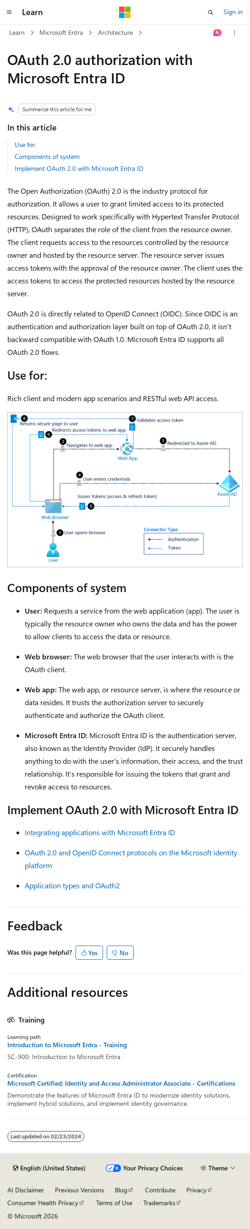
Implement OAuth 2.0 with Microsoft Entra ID (79, 168)
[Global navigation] (9, 12)
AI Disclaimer (25, 1189)
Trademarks (159, 1202)
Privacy (196, 1189)
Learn (17, 32)
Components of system (47, 156)
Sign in (233, 11)
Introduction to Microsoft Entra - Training (67, 1045)
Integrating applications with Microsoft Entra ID (100, 832)
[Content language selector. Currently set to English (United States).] (49, 1168)
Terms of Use (114, 1202)
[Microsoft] (125, 12)
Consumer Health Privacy (42, 1202)
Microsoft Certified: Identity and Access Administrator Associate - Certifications (121, 1083)
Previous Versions (79, 1189)
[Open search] (210, 12)
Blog (121, 1189)
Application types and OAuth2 (72, 885)
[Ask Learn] (218, 33)
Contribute (160, 1189)
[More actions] (235, 33)
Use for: (25, 144)
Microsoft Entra (61, 32)
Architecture (115, 32)
